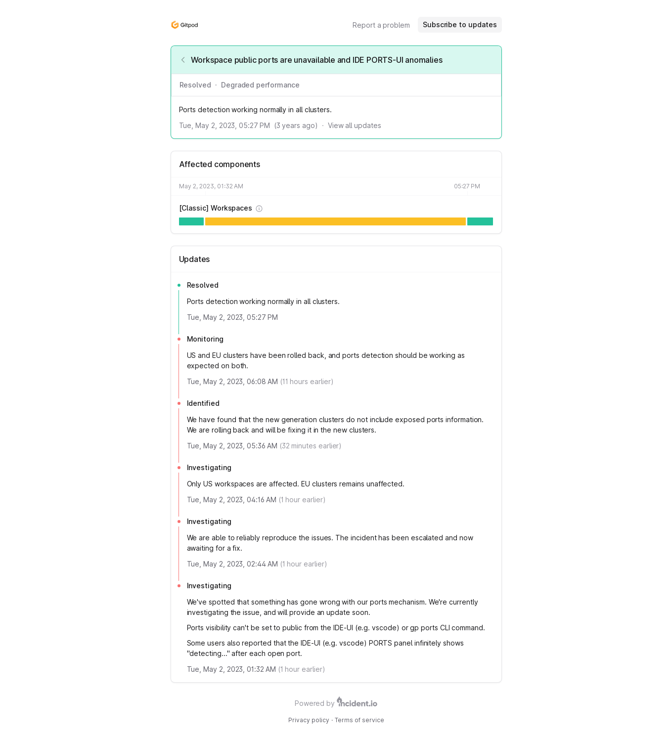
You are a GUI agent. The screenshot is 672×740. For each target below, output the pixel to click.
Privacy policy (308, 720)
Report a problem (381, 25)
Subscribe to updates (460, 24)
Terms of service (359, 720)
